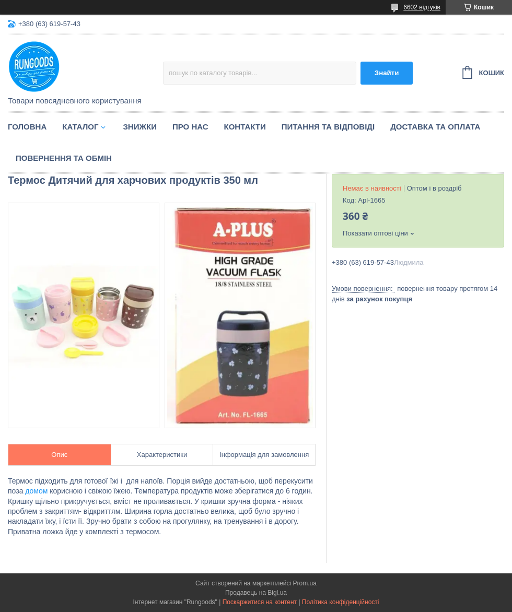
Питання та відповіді (328, 127)
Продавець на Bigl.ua (256, 592)
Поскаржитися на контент (260, 602)
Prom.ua (305, 583)
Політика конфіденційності (340, 602)
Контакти (245, 127)
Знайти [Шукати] (387, 73)
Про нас (190, 127)
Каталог (80, 127)
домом (36, 491)
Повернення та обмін (64, 158)
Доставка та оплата (435, 127)
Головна (27, 127)
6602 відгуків (421, 7)
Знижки (140, 127)
